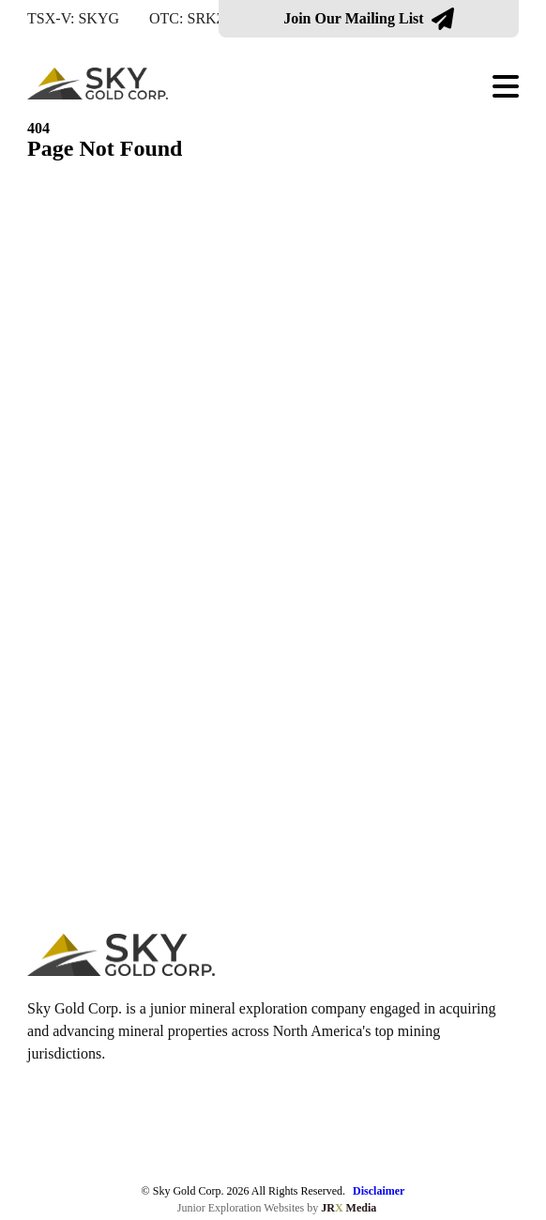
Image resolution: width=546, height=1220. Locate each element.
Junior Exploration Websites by (276, 1207)
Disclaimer (378, 1190)
